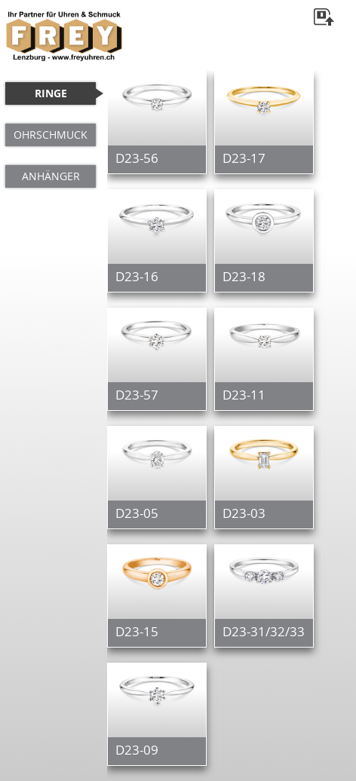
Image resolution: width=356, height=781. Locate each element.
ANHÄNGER (51, 176)
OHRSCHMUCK (50, 134)
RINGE (51, 93)
